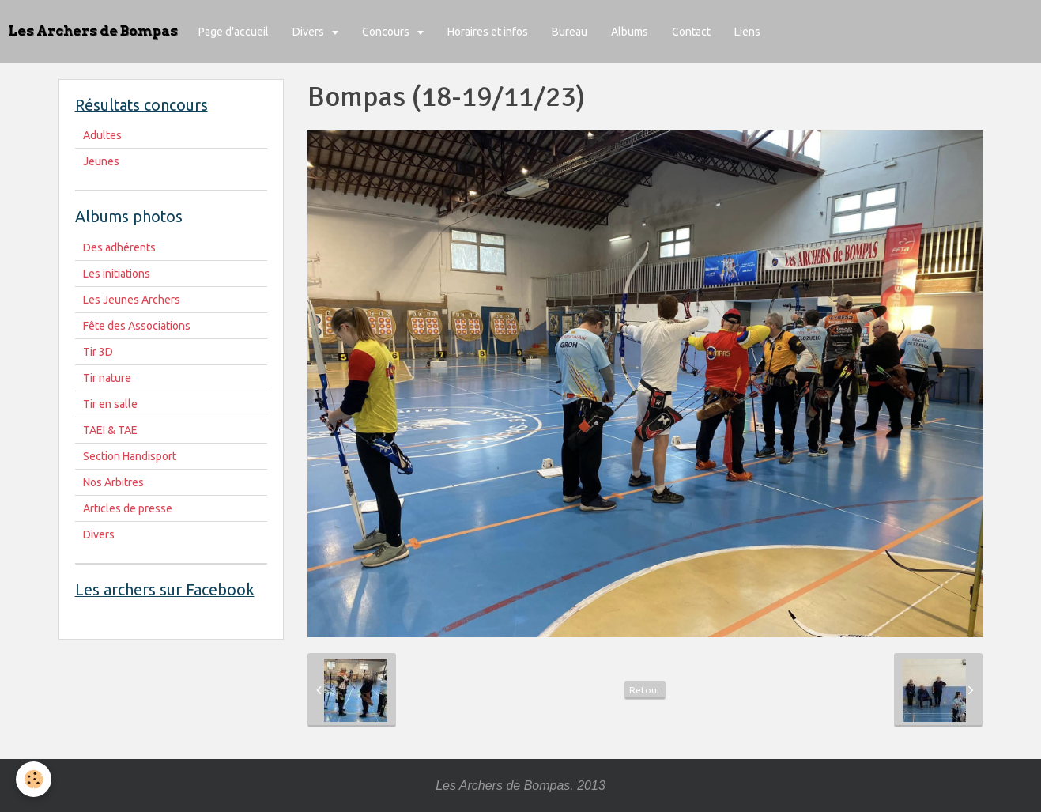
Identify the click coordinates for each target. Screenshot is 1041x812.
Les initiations (116, 273)
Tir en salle (110, 404)
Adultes (102, 135)
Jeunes (101, 161)
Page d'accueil (233, 31)
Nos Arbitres (113, 482)
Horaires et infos (487, 31)
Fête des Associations (136, 325)
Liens (747, 31)
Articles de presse (127, 508)
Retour (645, 690)
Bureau (569, 31)
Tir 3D (98, 352)
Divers (309, 31)
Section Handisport (129, 456)
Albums (629, 31)
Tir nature (107, 378)
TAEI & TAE (110, 430)
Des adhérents (119, 247)
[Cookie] (33, 779)
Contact (691, 31)
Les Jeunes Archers (131, 299)
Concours (387, 31)
